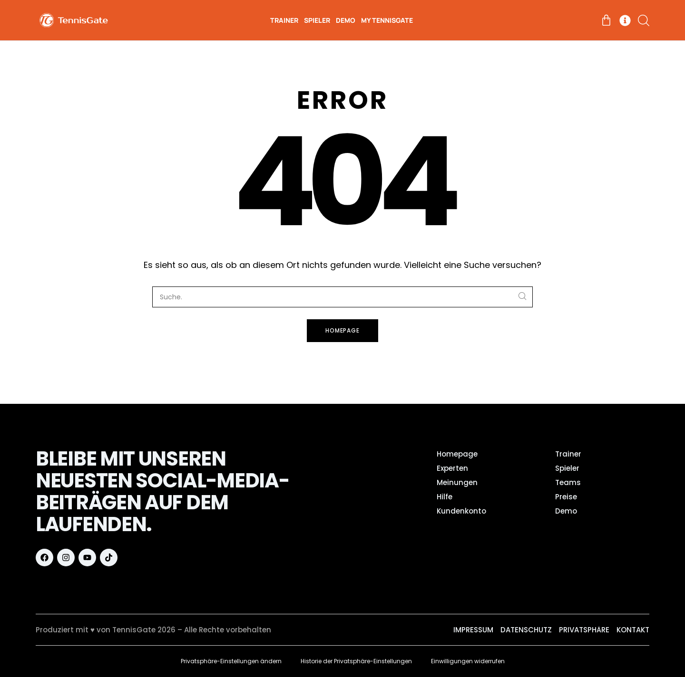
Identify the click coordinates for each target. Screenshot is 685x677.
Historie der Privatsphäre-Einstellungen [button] (356, 661)
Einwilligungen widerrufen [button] (468, 661)
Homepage (342, 330)
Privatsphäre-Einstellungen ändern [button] (231, 661)
